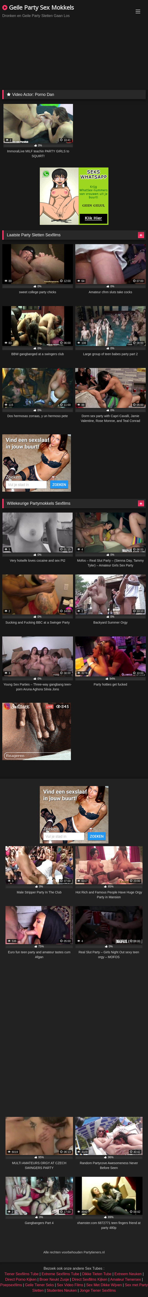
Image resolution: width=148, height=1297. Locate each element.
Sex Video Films (70, 1285)
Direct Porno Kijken (21, 1279)
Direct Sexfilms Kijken (90, 1279)
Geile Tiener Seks (39, 1285)
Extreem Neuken (128, 1274)
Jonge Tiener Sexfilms (98, 1290)
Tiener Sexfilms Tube (21, 1274)
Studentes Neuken (62, 1290)
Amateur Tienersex (125, 1279)
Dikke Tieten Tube (96, 1274)
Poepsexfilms (11, 1285)
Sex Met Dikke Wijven (104, 1285)
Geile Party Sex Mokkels (38, 7)
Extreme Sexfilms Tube (60, 1274)
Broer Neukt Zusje (54, 1279)
